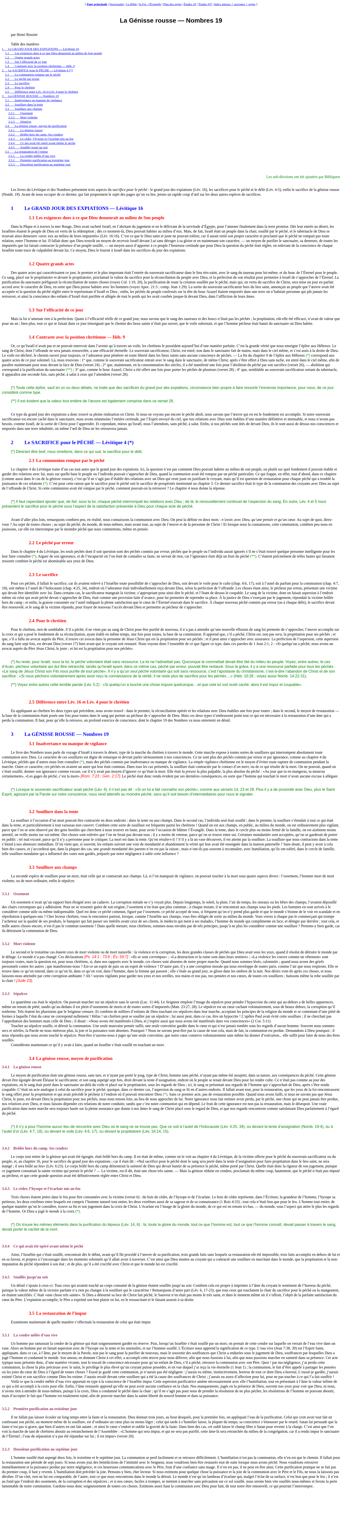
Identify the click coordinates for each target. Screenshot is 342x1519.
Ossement (15, 894)
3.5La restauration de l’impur (26, 151)
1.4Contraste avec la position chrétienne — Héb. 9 (40, 66)
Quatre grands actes (51, 263)
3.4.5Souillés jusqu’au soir (28, 147)
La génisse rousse (21, 1067)
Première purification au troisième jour (39, 1409)
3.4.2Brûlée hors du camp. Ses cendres (35, 134)
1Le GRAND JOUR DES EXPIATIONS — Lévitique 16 (40, 49)
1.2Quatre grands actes (22, 57)
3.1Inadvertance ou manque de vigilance (33, 100)
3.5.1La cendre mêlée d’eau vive (31, 156)
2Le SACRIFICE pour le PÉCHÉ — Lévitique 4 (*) (37, 70)
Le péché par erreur (51, 542)
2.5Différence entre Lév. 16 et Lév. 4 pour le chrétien (41, 91)
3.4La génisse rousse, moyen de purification (35, 126)
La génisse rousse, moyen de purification (70, 1058)
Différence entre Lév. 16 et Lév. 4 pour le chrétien (79, 701)
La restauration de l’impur (58, 1313)
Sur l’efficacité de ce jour (56, 309)
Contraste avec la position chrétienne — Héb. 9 (77, 337)
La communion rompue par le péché (66, 460)
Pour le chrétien (47, 620)
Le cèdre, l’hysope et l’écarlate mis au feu (41, 1189)
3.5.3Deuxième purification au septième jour (39, 164)
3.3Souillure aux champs (23, 109)
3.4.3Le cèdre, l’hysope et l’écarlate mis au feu (40, 139)
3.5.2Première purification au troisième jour (39, 160)
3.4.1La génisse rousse (25, 130)
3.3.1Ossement (20, 113)
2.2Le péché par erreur (22, 79)
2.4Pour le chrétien (20, 87)
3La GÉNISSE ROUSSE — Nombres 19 (30, 96)
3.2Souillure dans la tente (24, 104)
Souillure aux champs (53, 867)
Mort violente (18, 944)
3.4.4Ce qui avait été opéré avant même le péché (41, 143)
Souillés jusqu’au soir (25, 1277)
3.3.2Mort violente (23, 117)
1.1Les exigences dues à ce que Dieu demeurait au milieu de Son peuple (53, 53)
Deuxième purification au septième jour (40, 1449)
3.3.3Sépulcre (19, 121)
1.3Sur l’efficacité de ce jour (26, 61)
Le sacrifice (43, 574)
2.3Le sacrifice (17, 83)
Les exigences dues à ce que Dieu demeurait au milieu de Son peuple (96, 217)
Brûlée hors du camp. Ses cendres (35, 1148)
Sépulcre (15, 994)
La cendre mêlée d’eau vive (29, 1335)
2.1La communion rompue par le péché (33, 74)
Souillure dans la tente (53, 811)
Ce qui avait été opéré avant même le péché (42, 1246)
